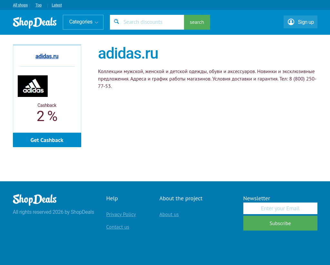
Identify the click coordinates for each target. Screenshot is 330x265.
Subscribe (280, 223)
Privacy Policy (121, 214)
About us (169, 214)
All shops (20, 5)
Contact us (118, 226)
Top (38, 5)
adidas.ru (46, 56)
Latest (57, 5)
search (197, 22)
